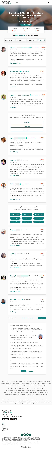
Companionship (27, 221)
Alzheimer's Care (38, 214)
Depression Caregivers (24, 383)
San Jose (24, 403)
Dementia (15, 221)
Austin (8, 400)
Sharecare (4, 425)
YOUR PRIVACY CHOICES (10, 416)
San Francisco (18, 403)
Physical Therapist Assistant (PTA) (24, 392)
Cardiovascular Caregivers (44, 381)
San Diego (49, 401)
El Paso (37, 400)
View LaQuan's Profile (15, 267)
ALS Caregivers (5, 381)
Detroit (33, 400)
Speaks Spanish (15, 214)
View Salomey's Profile (15, 291)
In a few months (27, 130)
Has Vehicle (38, 221)
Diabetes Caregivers (35, 383)
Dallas (25, 400)
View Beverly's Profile (15, 175)
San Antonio (43, 401)
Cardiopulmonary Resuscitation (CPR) (36, 386)
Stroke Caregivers (23, 386)
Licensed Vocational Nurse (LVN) (28, 390)
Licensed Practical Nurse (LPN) (9, 392)
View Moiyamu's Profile (15, 63)
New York (27, 401)
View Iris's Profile (14, 152)
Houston (48, 400)
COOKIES (3, 416)
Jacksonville (9, 401)
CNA (27, 218)
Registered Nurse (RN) (41, 390)
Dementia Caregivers (14, 383)
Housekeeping (15, 218)
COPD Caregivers (5, 383)
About (3, 424)
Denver (29, 400)
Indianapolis (3, 401)
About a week (27, 126)
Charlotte (17, 400)
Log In (17, 2)
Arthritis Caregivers (24, 381)
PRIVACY (17, 416)
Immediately (26, 122)
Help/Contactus (5, 428)
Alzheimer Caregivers (14, 381)
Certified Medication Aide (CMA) (24, 394)
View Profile (13, 87)
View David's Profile (15, 199)
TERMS (21, 416)
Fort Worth (43, 400)
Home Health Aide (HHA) (28, 388)
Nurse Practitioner (31, 396)
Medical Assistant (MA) (39, 388)
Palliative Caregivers (32, 385)
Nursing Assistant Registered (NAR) (40, 394)
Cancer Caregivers (33, 381)
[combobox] (5, 40)
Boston (11, 400)
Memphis (21, 401)
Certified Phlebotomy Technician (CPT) (41, 392)
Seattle (29, 403)
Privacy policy (5, 429)
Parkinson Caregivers (42, 385)
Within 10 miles (27, 214)
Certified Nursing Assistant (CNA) (15, 388)
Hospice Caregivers (9, 385)
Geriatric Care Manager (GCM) (10, 394)
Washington (34, 403)
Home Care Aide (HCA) (21, 396)
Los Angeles (16, 401)
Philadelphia (32, 401)
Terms (3, 430)
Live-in (38, 218)
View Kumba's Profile (15, 245)
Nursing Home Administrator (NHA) (13, 390)
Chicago (21, 400)
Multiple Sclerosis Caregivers (21, 385)
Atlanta (3, 400)
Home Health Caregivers (45, 383)
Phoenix (37, 401)
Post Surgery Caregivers (13, 386)
